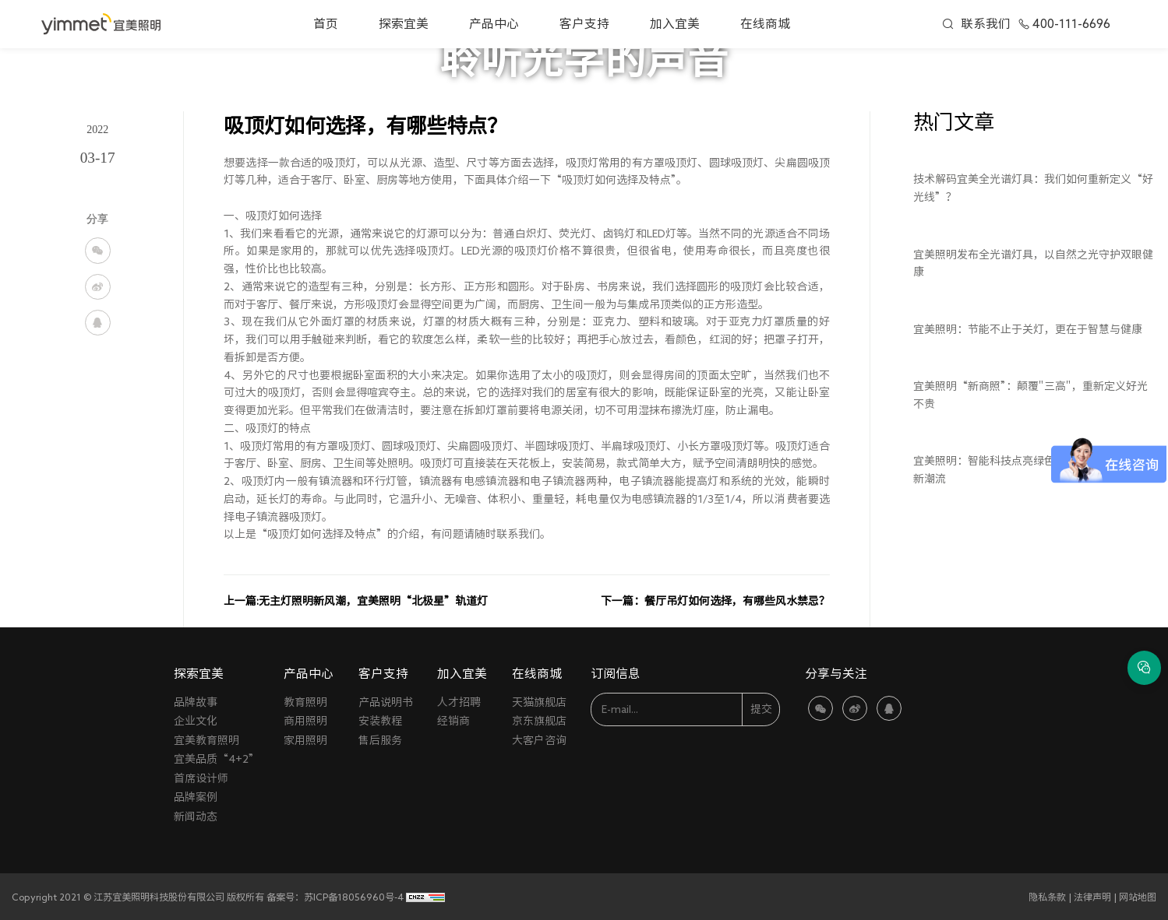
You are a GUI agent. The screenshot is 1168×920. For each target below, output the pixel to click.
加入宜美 (675, 23)
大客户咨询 (539, 740)
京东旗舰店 (539, 720)
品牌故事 (195, 702)
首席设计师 (201, 778)
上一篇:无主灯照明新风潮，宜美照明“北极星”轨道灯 (356, 600)
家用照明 (305, 740)
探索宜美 (404, 23)
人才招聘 (459, 702)
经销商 (453, 720)
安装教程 (380, 720)
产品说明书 (385, 702)
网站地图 (1137, 896)
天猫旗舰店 (539, 702)
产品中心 (494, 23)
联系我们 (986, 23)
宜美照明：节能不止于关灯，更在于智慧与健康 (1027, 329)
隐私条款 (1047, 896)
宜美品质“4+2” (216, 758)
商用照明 (305, 720)
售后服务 (380, 740)
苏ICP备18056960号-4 (354, 896)
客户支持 (584, 23)
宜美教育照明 (206, 740)
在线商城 (765, 23)
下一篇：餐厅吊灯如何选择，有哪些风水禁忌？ (715, 600)
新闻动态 (195, 816)
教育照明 (305, 702)
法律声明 (1092, 896)
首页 (325, 23)
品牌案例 (195, 797)
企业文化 (195, 720)
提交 (761, 709)
